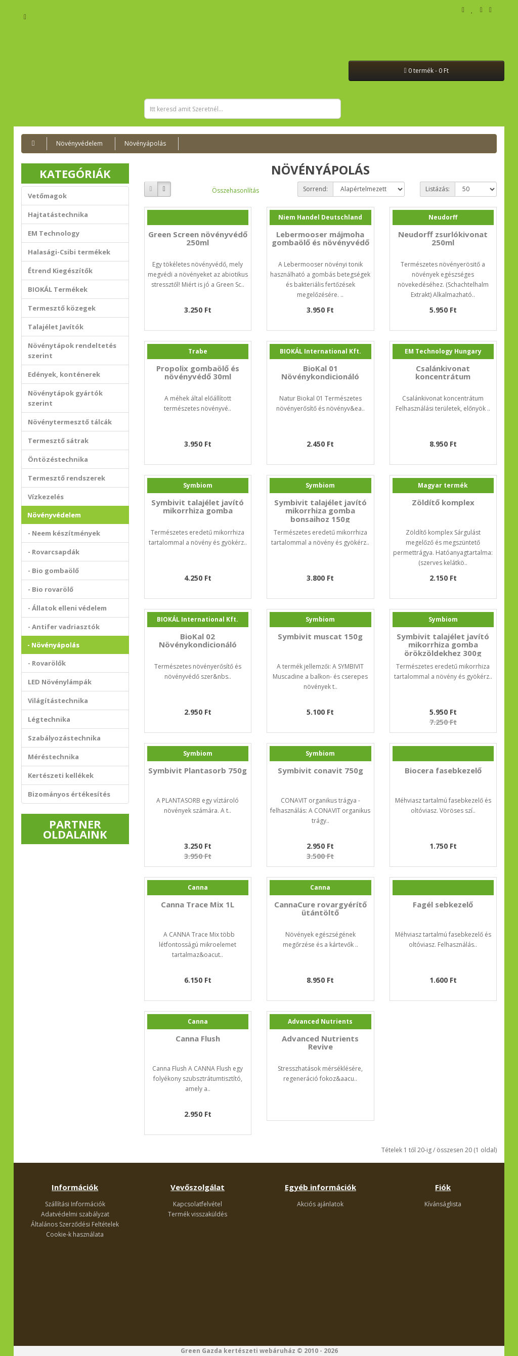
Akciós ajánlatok (320, 1204)
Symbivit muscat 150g (320, 636)
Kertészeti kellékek (61, 775)
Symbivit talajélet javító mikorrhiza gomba (197, 506)
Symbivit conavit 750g (320, 770)
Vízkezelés (46, 496)
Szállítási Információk (75, 1204)
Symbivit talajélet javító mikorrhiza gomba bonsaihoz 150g (320, 510)
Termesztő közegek (62, 308)
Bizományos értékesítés (69, 794)
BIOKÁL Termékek (58, 289)
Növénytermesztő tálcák (70, 421)
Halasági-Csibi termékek (69, 251)
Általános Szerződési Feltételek (75, 1224)
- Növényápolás (53, 644)
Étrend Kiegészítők (60, 270)
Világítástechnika (58, 700)
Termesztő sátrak (58, 440)
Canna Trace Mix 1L (197, 904)
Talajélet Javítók (55, 326)
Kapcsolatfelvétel (197, 1204)
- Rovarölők (47, 663)
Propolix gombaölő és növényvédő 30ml (197, 372)
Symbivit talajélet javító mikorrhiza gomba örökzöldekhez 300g (443, 644)
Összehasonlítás (235, 190)
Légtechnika (49, 719)
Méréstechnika (53, 756)
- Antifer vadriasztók (64, 626)
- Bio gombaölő (53, 570)
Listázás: (437, 189)
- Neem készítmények (64, 533)
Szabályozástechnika (64, 737)
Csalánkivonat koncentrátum (442, 372)
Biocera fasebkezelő (443, 770)
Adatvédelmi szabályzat (75, 1214)
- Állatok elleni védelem (67, 608)
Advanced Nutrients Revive (320, 1042)
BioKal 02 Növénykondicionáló (198, 640)
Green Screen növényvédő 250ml (197, 238)
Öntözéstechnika (58, 459)
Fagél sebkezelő (443, 904)
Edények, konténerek (64, 374)
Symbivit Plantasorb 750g (197, 770)
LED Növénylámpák (60, 681)
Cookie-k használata (75, 1234)
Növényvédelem (79, 143)
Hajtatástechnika (58, 214)
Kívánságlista (442, 1204)
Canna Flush (198, 1038)
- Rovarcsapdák (53, 551)
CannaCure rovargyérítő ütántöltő (320, 908)
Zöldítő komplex (443, 502)
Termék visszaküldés (197, 1214)
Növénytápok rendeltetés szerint (72, 350)
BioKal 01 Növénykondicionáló (320, 372)
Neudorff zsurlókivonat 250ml (443, 238)
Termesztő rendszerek (66, 478)
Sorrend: (315, 189)
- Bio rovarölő (50, 589)
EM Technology (53, 233)
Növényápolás (145, 143)
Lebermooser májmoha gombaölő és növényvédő (320, 238)
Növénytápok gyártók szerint (65, 398)
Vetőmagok (47, 195)
